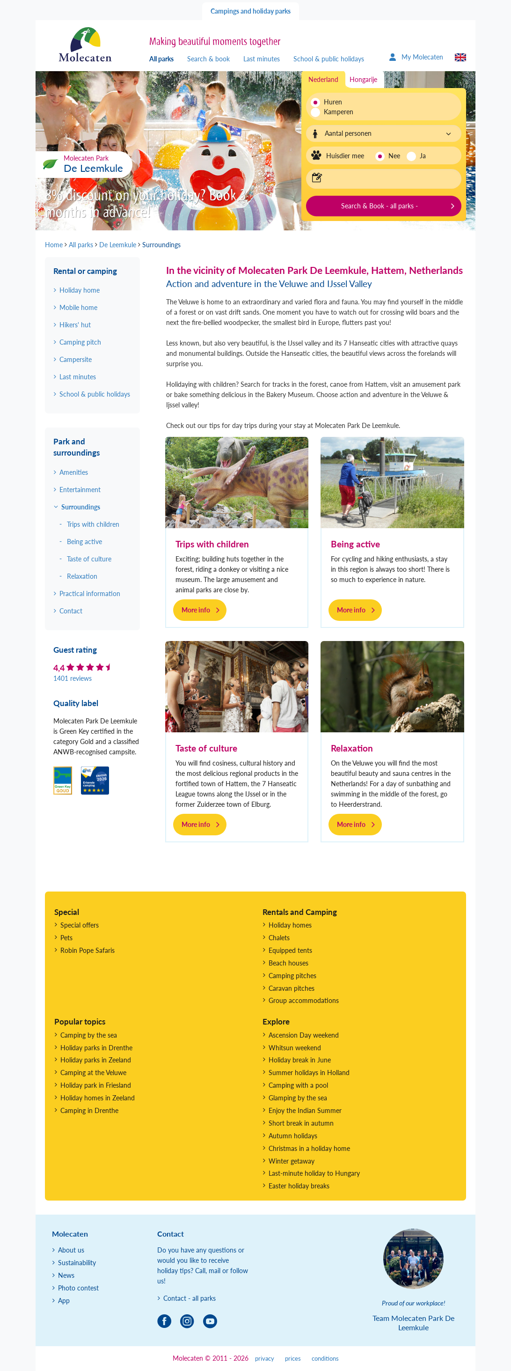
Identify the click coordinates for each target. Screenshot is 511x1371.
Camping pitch (80, 342)
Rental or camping (85, 271)
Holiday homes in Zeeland (97, 1098)
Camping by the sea (88, 1035)
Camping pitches (292, 976)
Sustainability (77, 1263)
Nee (394, 156)
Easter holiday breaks (299, 1186)
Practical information (89, 593)
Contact (70, 611)
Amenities (73, 472)
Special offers (79, 925)
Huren (333, 102)
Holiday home (79, 290)
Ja (423, 156)
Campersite (75, 359)
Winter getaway (291, 1161)
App (64, 1301)
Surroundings (80, 507)
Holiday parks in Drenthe (96, 1048)
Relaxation (352, 748)
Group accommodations (304, 1000)
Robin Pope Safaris (87, 950)
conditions (325, 1358)
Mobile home (78, 307)
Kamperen (336, 112)
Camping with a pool (298, 1085)
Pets (66, 938)
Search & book (208, 59)
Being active (355, 543)
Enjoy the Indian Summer (305, 1110)
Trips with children (212, 543)
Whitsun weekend (295, 1048)
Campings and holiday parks (251, 11)
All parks (161, 59)
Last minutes (261, 59)
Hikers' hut (75, 325)
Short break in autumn (301, 1123)
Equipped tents (290, 950)
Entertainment (80, 490)
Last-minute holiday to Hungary (314, 1173)
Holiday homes (290, 925)
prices (293, 1358)
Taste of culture (206, 748)
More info (196, 610)
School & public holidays (328, 59)
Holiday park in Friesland (95, 1085)
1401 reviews (72, 678)
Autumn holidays (293, 1136)
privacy (264, 1358)
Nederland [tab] (323, 79)
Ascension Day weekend (304, 1035)
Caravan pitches (291, 988)
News (66, 1275)
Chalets (279, 938)
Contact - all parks (189, 1298)
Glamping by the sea (298, 1098)
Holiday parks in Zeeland (95, 1060)
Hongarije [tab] (363, 79)
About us (71, 1250)
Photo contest (78, 1288)
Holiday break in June (300, 1060)
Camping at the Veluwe (93, 1072)
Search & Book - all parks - (379, 206)
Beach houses (288, 963)
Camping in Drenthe (89, 1110)
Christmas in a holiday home (309, 1148)
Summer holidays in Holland (309, 1072)
